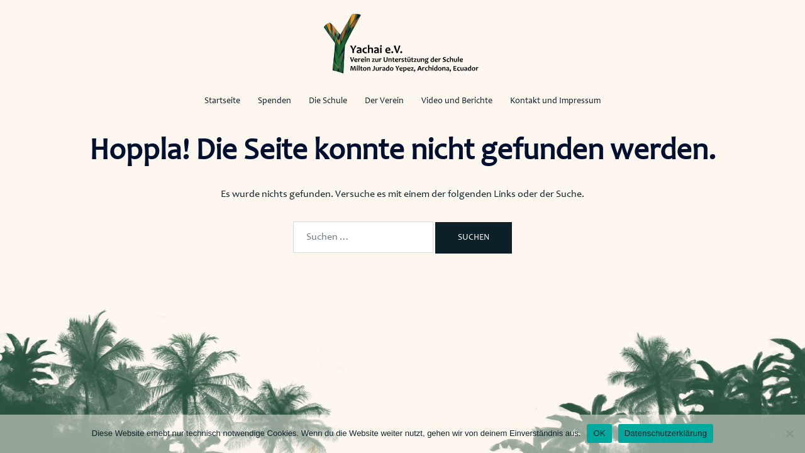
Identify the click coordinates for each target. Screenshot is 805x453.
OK (599, 433)
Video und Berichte (456, 101)
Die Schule (328, 101)
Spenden (274, 101)
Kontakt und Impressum (555, 101)
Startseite (222, 101)
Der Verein (384, 101)
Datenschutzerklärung (666, 433)
